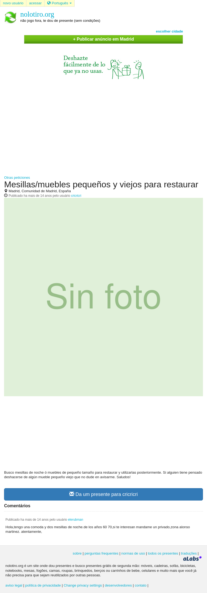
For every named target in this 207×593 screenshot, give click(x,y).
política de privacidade (43, 585)
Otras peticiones (17, 178)
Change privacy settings (83, 585)
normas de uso (133, 553)
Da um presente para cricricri (103, 494)
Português (59, 3)
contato (141, 585)
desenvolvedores (118, 585)
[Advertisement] (103, 124)
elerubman (75, 519)
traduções (189, 553)
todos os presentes (163, 553)
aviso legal (13, 585)
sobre (77, 553)
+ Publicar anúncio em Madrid (103, 39)
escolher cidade (169, 31)
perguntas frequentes (101, 553)
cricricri (76, 196)
